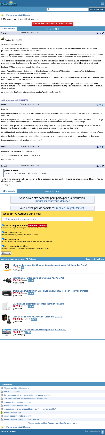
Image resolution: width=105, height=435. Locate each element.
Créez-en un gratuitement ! (70, 208)
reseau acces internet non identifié (18, 416)
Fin (58, 29)
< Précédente (8, 28)
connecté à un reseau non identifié (18, 402)
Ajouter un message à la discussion (52, 24)
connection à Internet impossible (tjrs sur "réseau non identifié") (30, 409)
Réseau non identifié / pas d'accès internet (21, 419)
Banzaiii (4, 166)
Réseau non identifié (12, 412)
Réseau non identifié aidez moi (17, 388)
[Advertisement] (52, 362)
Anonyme (4, 33)
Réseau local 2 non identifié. (15, 405)
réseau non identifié (12, 391)
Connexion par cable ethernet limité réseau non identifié (27, 395)
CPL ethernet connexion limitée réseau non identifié (25, 398)
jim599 (3, 104)
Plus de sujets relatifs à (52, 423)
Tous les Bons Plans (95, 259)
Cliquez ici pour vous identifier (52, 201)
